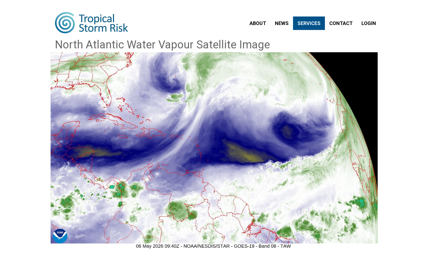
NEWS (282, 23)
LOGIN (368, 23)
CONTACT (341, 23)
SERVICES (309, 23)
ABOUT (258, 23)
